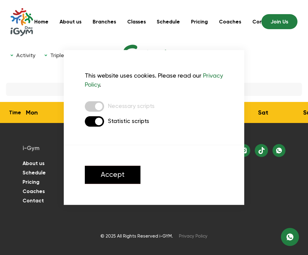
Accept (115, 176)
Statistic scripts (129, 122)
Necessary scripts (132, 107)
